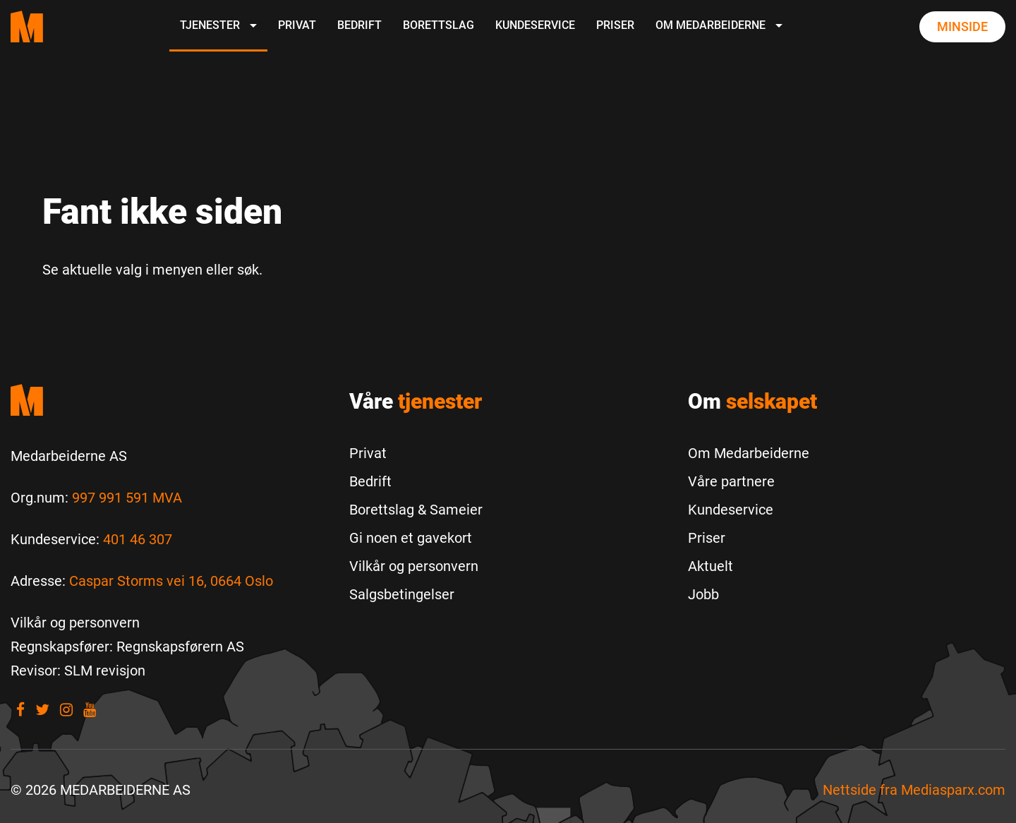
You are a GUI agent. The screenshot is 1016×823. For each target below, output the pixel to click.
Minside (962, 26)
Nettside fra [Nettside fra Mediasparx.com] (914, 789)
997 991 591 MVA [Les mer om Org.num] (127, 497)
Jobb (703, 594)
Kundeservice (535, 25)
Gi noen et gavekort (410, 537)
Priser (615, 25)
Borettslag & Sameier (416, 509)
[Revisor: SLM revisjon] (78, 670)
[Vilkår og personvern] (75, 622)
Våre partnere (731, 481)
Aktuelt (710, 566)
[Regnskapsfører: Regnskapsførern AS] (127, 646)
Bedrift (359, 25)
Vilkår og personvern (413, 566)
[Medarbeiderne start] (169, 399)
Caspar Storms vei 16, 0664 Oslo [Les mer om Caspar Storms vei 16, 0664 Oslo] (171, 580)
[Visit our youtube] (89, 709)
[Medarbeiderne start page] (27, 26)
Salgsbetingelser (401, 594)
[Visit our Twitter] (42, 709)
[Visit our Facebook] (20, 709)
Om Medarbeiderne (718, 25)
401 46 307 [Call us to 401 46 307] (137, 539)
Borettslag (438, 25)
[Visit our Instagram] (66, 709)
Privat (297, 25)
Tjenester (218, 25)
